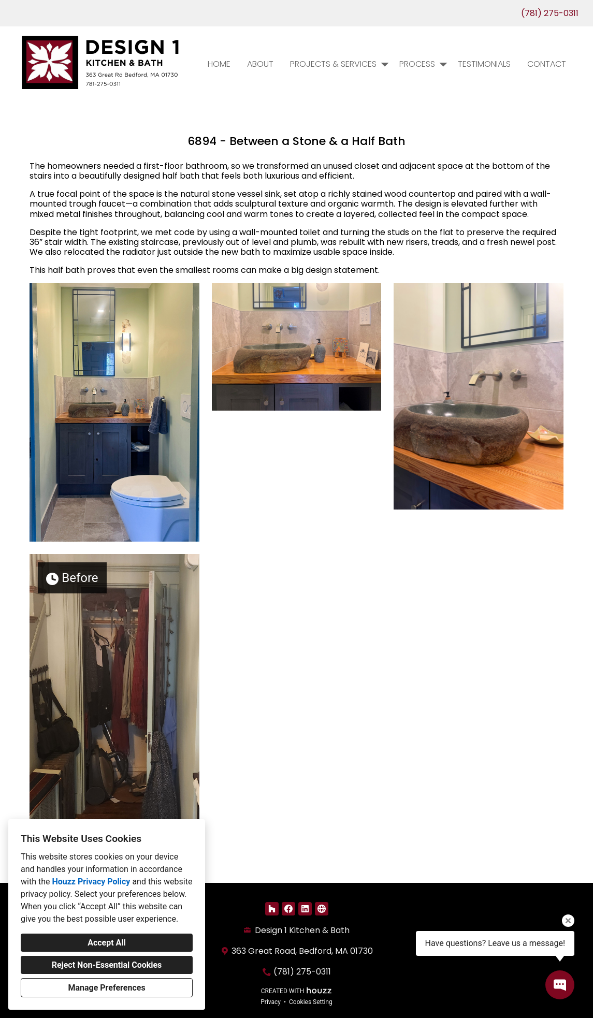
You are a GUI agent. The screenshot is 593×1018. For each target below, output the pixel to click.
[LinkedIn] (305, 908)
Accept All (107, 943)
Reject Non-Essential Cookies (107, 965)
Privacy (271, 1002)
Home (219, 64)
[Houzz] (272, 908)
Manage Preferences (106, 988)
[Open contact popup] (559, 984)
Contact (546, 64)
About (260, 64)
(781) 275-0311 (549, 13)
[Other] (321, 908)
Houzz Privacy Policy (91, 881)
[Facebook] (288, 908)
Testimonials (484, 64)
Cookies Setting (310, 1002)
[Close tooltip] (568, 920)
